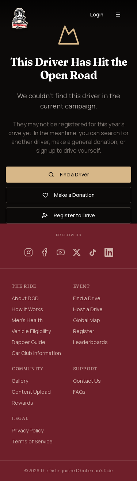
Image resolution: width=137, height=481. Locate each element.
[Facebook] (44, 252)
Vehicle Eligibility (31, 331)
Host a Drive (88, 309)
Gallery (20, 380)
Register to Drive (68, 215)
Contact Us (87, 380)
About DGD (25, 298)
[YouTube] (60, 252)
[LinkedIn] (108, 252)
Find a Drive (86, 298)
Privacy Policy (27, 430)
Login (96, 14)
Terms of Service (32, 441)
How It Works (27, 309)
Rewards (22, 402)
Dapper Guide (28, 342)
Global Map (86, 320)
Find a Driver (68, 174)
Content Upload (31, 391)
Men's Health (27, 320)
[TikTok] (92, 252)
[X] (76, 252)
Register (83, 331)
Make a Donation (68, 194)
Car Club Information (36, 353)
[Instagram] (28, 252)
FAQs (79, 391)
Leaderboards (90, 342)
